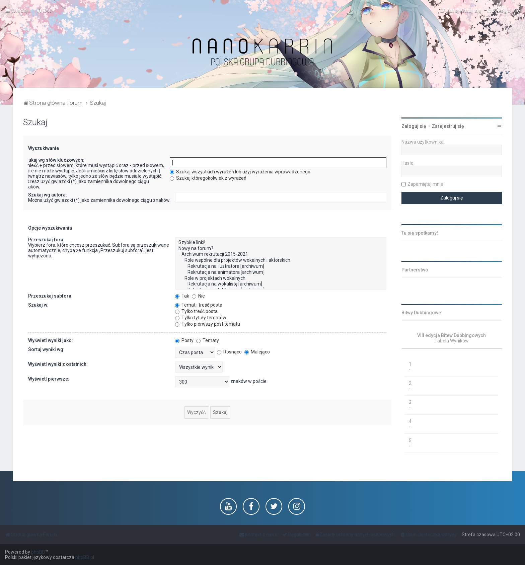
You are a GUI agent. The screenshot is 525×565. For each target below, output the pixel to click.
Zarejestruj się (448, 126)
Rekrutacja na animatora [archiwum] (281, 272)
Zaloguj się (413, 126)
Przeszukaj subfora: (50, 296)
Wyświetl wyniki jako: (50, 340)
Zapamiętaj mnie (425, 184)
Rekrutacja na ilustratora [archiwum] (281, 266)
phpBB (38, 552)
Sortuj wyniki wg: (46, 349)
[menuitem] (44, 10)
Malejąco (257, 351)
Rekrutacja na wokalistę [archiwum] (281, 284)
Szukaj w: (38, 305)
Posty (184, 340)
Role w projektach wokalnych (281, 278)
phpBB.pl (84, 557)
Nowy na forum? (281, 249)
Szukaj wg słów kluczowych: (53, 160)
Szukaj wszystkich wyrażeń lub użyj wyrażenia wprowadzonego (240, 171)
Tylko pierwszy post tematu (207, 324)
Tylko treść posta (196, 311)
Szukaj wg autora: (47, 194)
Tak (182, 296)
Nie (198, 296)
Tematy (207, 340)
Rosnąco (229, 351)
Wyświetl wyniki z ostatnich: (58, 364)
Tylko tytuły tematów (200, 317)
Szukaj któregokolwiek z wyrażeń (208, 178)
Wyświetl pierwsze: (48, 379)
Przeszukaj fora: (46, 239)
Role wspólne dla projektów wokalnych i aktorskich (281, 260)
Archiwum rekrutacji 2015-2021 (281, 254)
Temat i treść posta (198, 305)
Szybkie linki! (281, 243)
